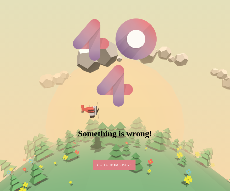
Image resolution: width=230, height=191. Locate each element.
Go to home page (114, 165)
